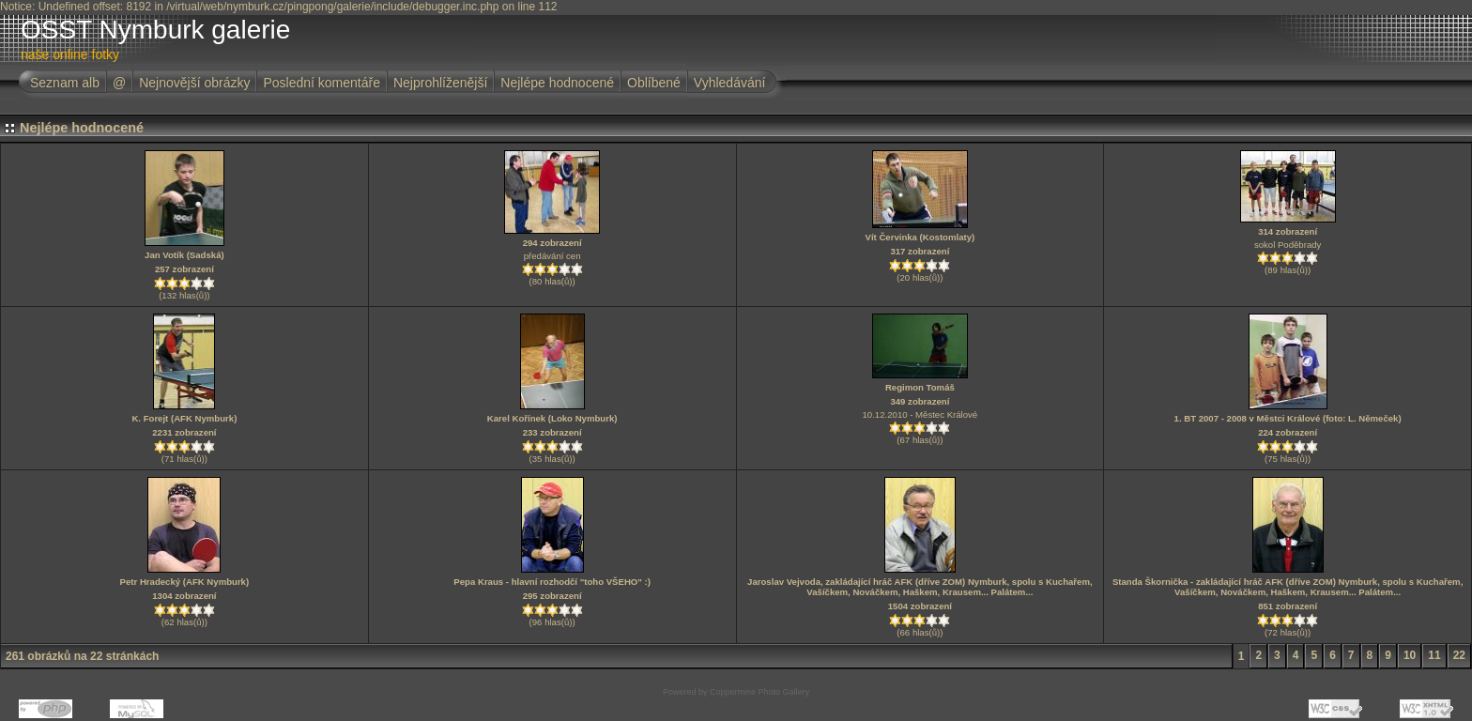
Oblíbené (654, 82)
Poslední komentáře (321, 82)
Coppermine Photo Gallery (759, 692)
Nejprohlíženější (440, 82)
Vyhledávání (730, 82)
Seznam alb (65, 82)
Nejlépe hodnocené (557, 82)
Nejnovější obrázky (194, 82)
